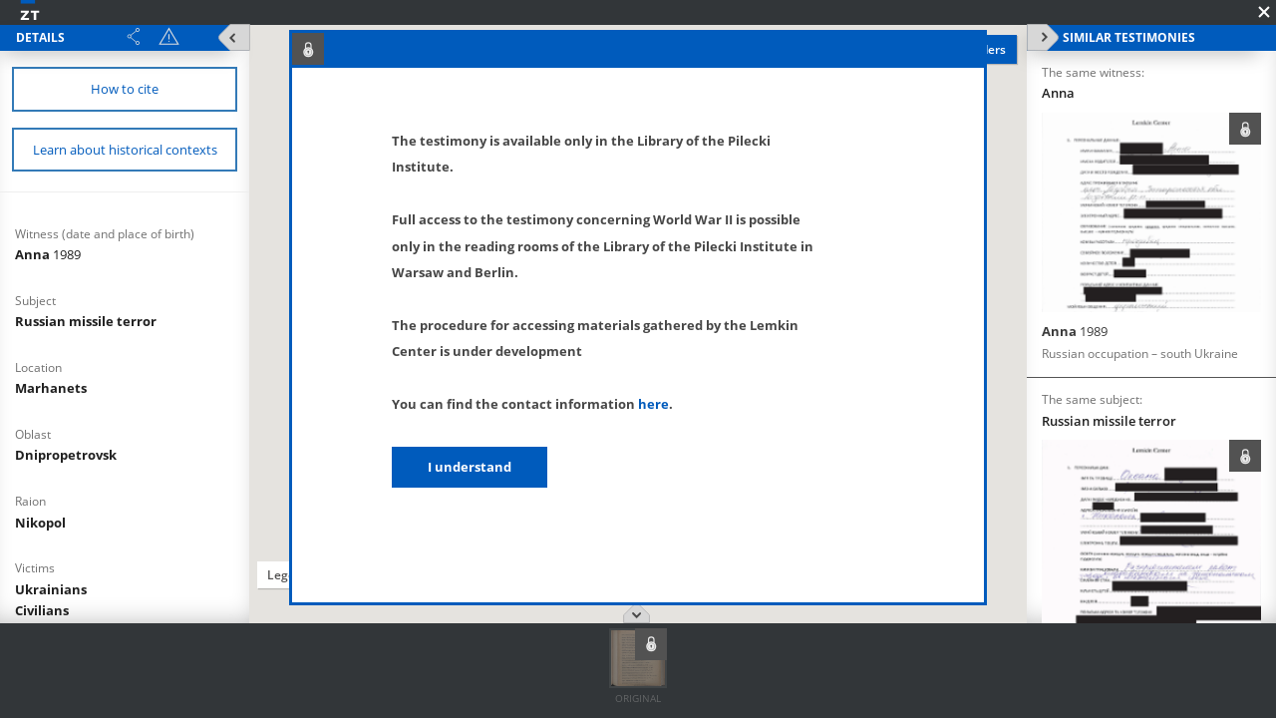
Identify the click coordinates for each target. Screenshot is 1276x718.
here (653, 404)
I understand (469, 467)
